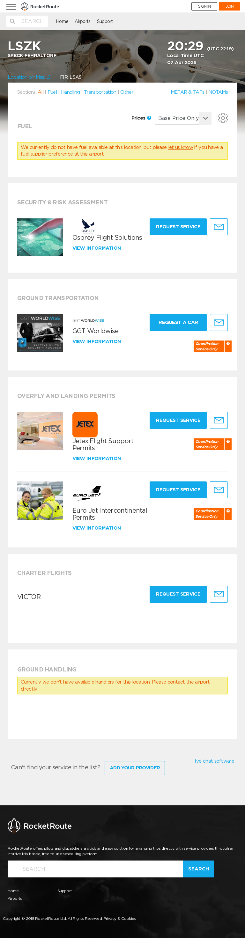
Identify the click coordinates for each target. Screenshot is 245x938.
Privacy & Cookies (120, 918)
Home (62, 21)
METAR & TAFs (187, 92)
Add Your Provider (135, 768)
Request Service (178, 227)
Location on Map (29, 77)
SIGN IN (204, 6)
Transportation (100, 92)
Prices (141, 118)
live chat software (214, 761)
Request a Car (178, 322)
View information (97, 248)
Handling (70, 92)
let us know (180, 147)
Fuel (52, 92)
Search (198, 869)
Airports (82, 21)
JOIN (230, 6)
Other (126, 92)
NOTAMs (218, 92)
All (40, 92)
